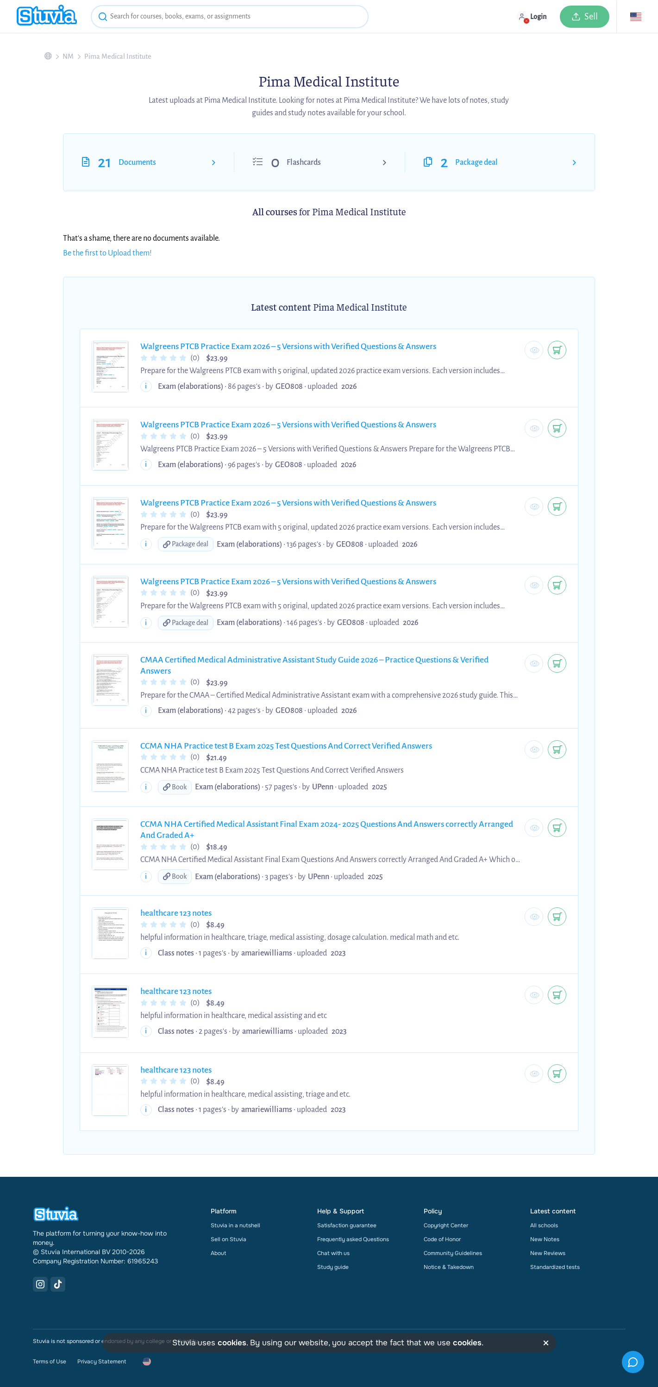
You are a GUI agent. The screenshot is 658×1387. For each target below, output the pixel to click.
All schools (544, 1225)
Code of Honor (442, 1239)
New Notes (544, 1239)
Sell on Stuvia (228, 1239)
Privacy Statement (101, 1361)
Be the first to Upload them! (107, 253)
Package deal (476, 162)
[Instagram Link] (40, 1284)
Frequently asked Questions (353, 1239)
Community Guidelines (453, 1253)
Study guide (333, 1267)
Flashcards (304, 162)
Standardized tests (555, 1267)
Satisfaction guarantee (346, 1225)
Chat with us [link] (333, 1253)
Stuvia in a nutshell (235, 1225)
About (218, 1253)
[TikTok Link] (57, 1284)
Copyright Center (446, 1225)
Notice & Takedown (449, 1267)
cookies (232, 1343)
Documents (137, 162)
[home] (47, 16)
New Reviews (547, 1253)
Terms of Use (49, 1361)
